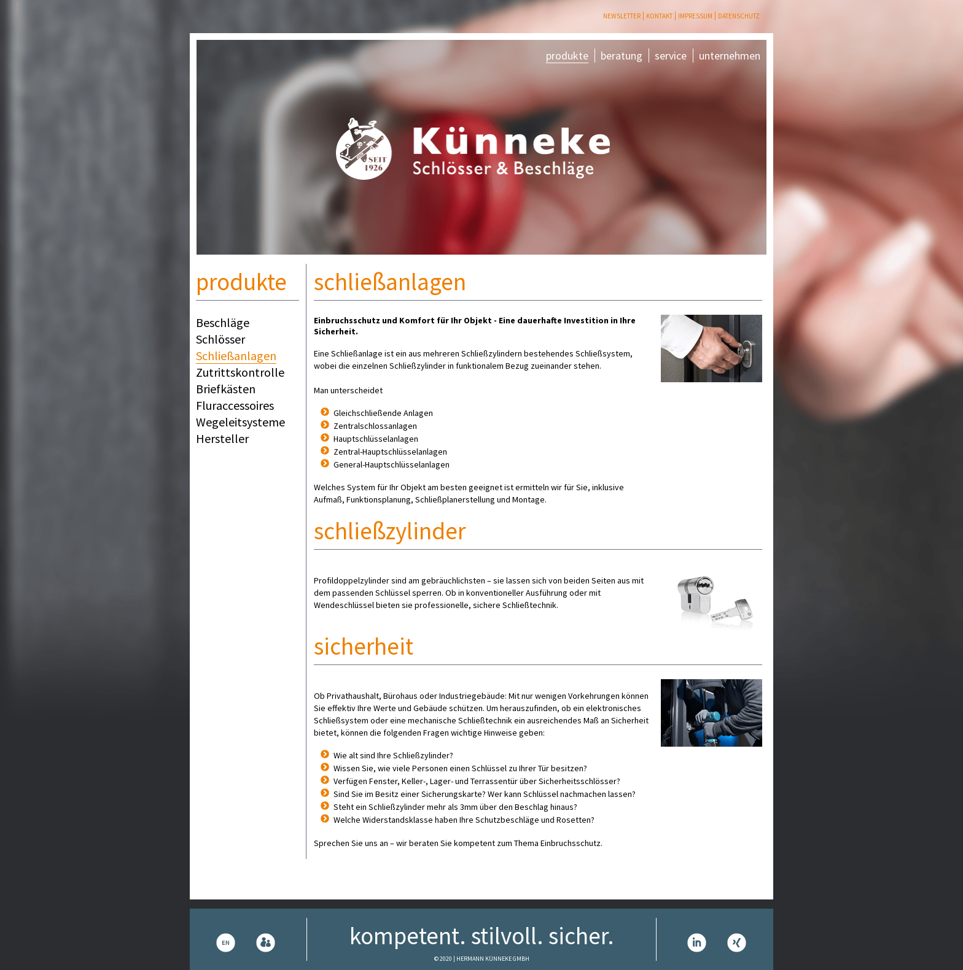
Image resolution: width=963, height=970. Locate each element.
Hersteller (222, 438)
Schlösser (220, 339)
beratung (621, 55)
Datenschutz (739, 16)
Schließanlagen (236, 355)
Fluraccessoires (235, 405)
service (671, 55)
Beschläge (222, 322)
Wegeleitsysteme (240, 421)
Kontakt (659, 16)
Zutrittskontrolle (240, 372)
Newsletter (622, 16)
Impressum (695, 16)
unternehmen (729, 55)
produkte (567, 55)
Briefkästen (225, 388)
